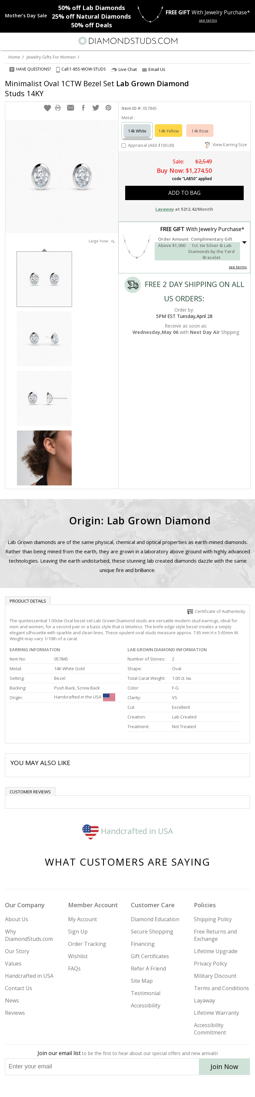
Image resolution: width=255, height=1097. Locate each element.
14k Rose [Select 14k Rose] (200, 131)
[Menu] (8, 41)
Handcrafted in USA (127, 830)
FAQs (74, 968)
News (12, 1000)
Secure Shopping (152, 931)
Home (14, 57)
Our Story (17, 951)
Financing (143, 944)
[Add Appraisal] (124, 145)
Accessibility (145, 1005)
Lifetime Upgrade (215, 951)
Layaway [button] (164, 209)
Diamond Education (155, 919)
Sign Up (78, 931)
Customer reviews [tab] (30, 792)
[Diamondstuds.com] (127, 41)
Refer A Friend (148, 968)
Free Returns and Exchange (215, 935)
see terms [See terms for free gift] (208, 20)
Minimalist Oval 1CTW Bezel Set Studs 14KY (97, 88)
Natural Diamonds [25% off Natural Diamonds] (91, 16)
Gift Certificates (150, 956)
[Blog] (160, 1086)
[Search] (21, 40)
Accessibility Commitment (210, 1028)
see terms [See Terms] (238, 266)
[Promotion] (26, 15)
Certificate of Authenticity (216, 611)
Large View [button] (102, 240)
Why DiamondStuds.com (29, 935)
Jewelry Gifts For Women (51, 57)
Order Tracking (87, 944)
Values (13, 963)
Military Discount (215, 975)
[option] (44, 278)
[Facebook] (127, 1086)
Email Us (153, 69)
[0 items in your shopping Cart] (246, 41)
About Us (16, 919)
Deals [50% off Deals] (91, 25)
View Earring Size (226, 144)
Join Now (224, 1066)
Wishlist (78, 956)
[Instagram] (93, 1086)
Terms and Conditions (221, 988)
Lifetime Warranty (216, 1012)
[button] (47, 108)
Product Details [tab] (28, 601)
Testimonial (145, 993)
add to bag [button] (184, 192)
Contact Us (18, 988)
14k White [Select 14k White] (137, 131)
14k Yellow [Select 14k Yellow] (169, 131)
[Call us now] (233, 40)
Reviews (15, 1012)
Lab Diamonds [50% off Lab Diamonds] (91, 8)
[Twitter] (111, 1086)
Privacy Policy (210, 963)
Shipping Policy (213, 919)
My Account (82, 919)
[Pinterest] (142, 1086)
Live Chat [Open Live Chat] (124, 69)
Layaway (204, 1000)
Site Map (142, 980)
